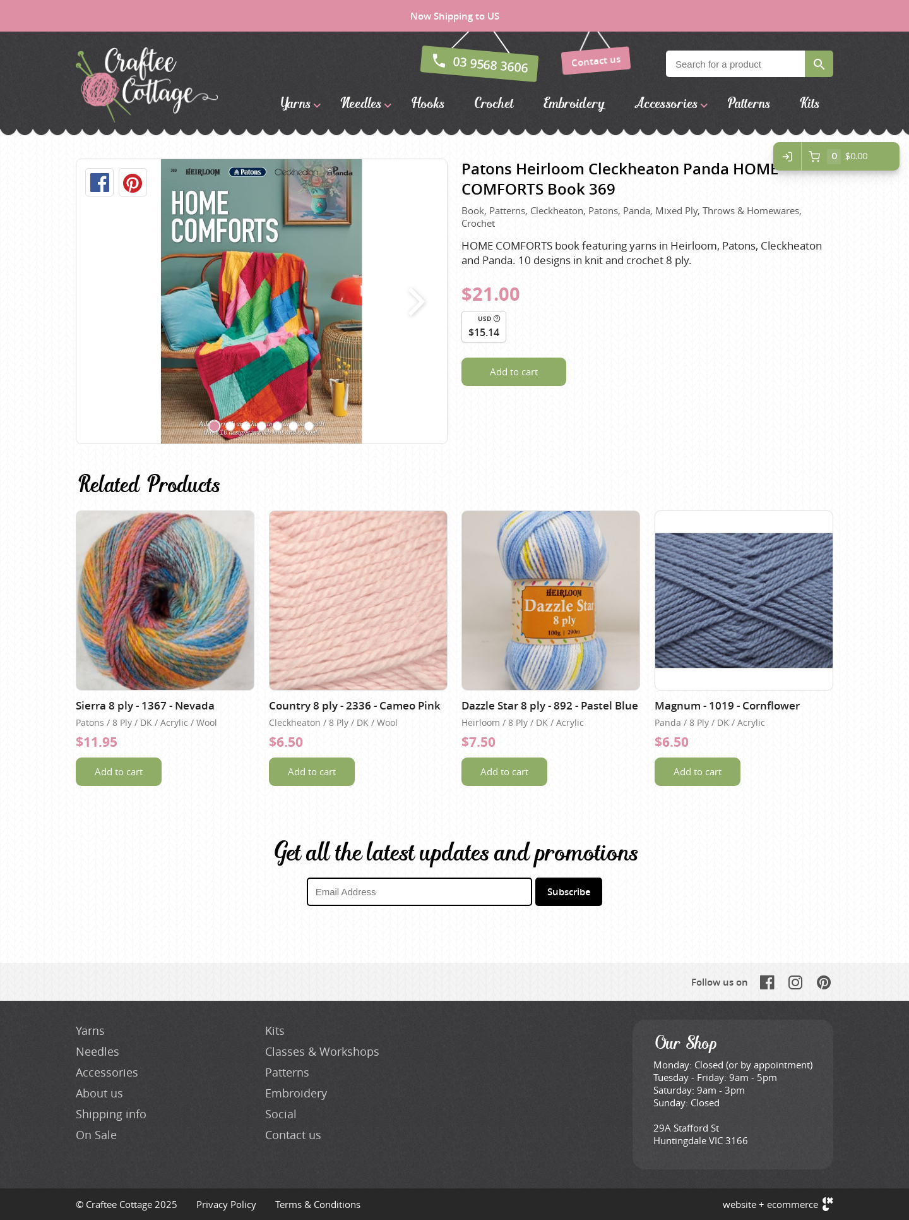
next (414, 301)
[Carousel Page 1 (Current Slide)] (214, 426)
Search (819, 64)
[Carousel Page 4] (262, 426)
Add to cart (514, 371)
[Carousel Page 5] (277, 426)
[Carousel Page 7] (309, 426)
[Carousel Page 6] (293, 426)
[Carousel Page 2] (230, 426)
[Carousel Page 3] (246, 426)
